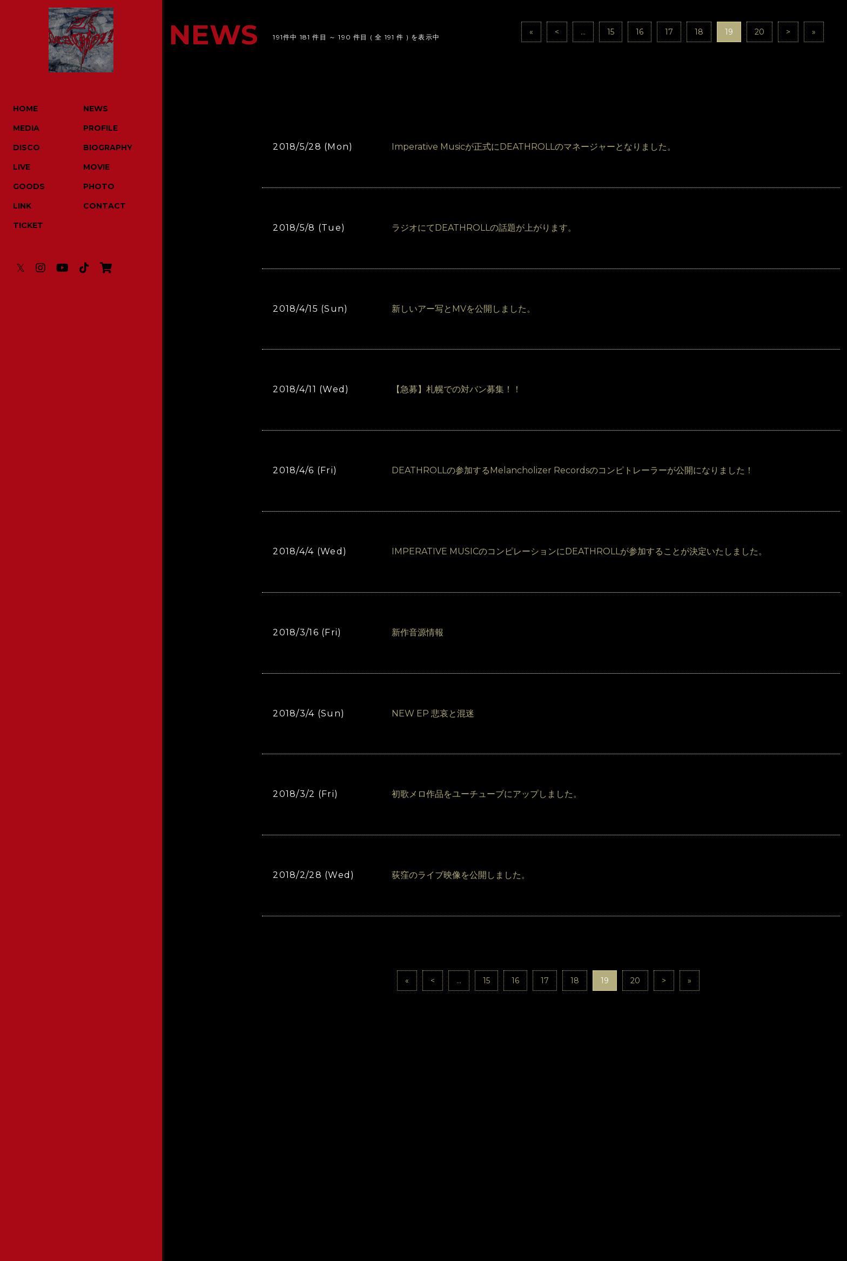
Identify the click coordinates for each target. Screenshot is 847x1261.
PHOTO (99, 186)
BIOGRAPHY (107, 147)
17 (669, 32)
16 (639, 32)
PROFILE (100, 128)
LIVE (21, 167)
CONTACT (104, 206)
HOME (25, 108)
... (583, 32)
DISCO (26, 147)
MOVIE (96, 167)
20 (759, 32)
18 (699, 32)
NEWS (95, 108)
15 (610, 32)
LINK (22, 206)
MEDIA (26, 128)
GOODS (29, 186)
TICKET (28, 225)
